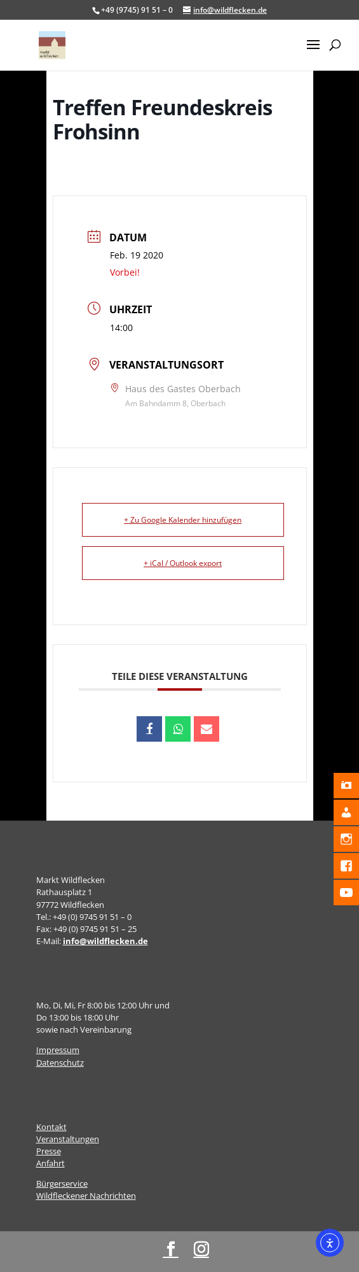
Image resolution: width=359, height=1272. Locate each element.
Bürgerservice (62, 1183)
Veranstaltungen (67, 1139)
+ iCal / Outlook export (183, 563)
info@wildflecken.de (105, 941)
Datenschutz (60, 1062)
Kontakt (51, 1127)
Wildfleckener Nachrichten (86, 1195)
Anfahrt (50, 1163)
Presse (48, 1151)
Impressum (57, 1050)
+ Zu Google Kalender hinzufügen (182, 519)
